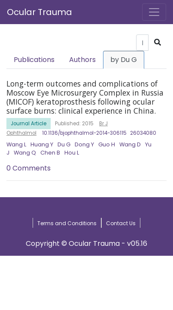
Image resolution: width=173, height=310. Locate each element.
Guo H (106, 144)
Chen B (50, 152)
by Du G (123, 60)
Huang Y (41, 144)
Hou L (71, 152)
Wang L (16, 144)
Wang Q (25, 152)
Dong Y (84, 144)
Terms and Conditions (67, 223)
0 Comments (28, 168)
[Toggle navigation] (154, 12)
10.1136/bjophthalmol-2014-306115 (84, 133)
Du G (64, 144)
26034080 (143, 133)
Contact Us (121, 223)
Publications (34, 60)
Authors (82, 60)
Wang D (130, 144)
